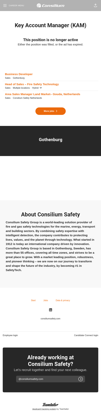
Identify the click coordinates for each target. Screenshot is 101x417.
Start (33, 300)
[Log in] (80, 379)
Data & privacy (63, 300)
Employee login (10, 335)
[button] (95, 5)
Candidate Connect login (86, 335)
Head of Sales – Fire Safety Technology (50, 84)
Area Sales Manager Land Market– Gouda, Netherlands (50, 94)
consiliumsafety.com (50, 318)
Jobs (45, 300)
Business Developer (50, 74)
